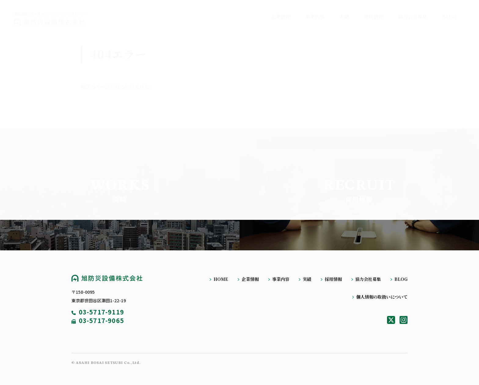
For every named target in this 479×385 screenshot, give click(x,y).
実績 (307, 279)
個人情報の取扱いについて (382, 297)
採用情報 (333, 279)
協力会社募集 (368, 279)
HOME (221, 279)
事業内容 (280, 279)
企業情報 (250, 279)
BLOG (401, 279)
